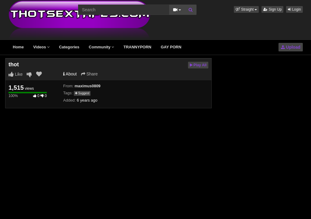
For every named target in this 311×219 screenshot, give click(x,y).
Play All (198, 65)
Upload (290, 47)
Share (89, 73)
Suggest (82, 93)
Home (18, 47)
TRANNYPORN (137, 47)
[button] (246, 9)
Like (16, 74)
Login (294, 9)
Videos (41, 47)
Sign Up (272, 9)
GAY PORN (171, 47)
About (70, 73)
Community (101, 47)
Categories (69, 47)
